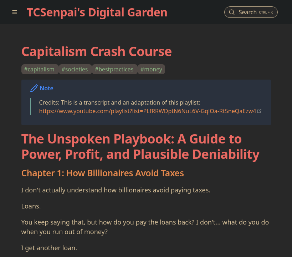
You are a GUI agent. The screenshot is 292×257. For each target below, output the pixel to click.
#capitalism (40, 69)
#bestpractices (115, 69)
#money (151, 69)
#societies (75, 69)
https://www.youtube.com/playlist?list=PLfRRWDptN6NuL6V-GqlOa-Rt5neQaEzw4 (147, 111)
